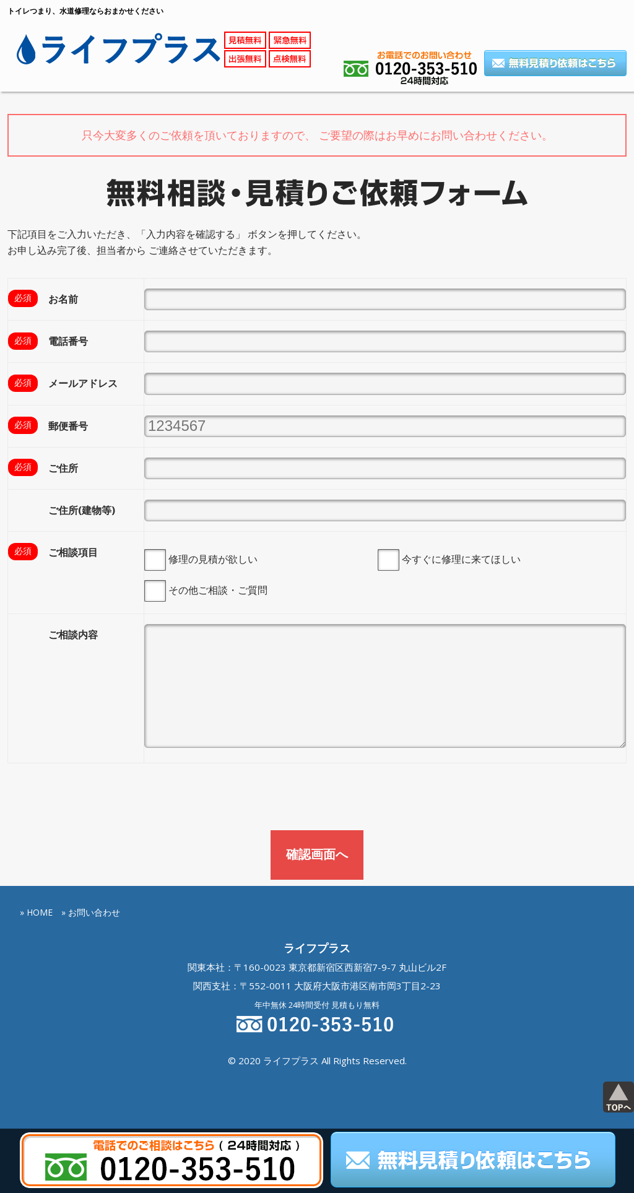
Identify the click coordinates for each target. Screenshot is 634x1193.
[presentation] (101, 799)
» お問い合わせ (90, 912)
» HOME (36, 912)
